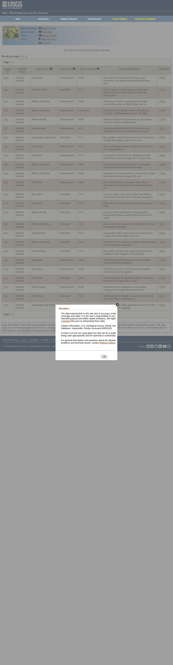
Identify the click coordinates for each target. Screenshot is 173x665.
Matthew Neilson (107, 343)
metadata (65, 321)
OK (104, 356)
